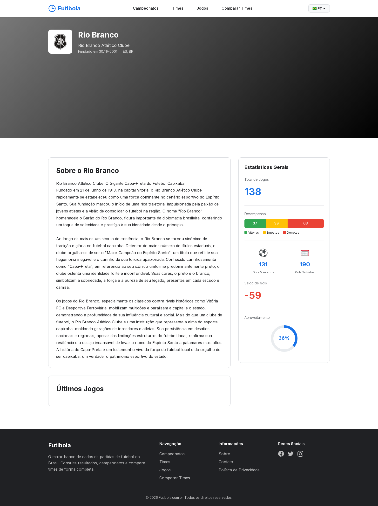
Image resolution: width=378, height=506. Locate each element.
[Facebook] (281, 455)
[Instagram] (300, 455)
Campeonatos (145, 8)
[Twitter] (291, 455)
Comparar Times (237, 8)
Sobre (224, 453)
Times (177, 8)
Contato (226, 461)
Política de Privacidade (239, 470)
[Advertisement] (189, 90)
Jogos (202, 8)
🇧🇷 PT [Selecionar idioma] (319, 8)
